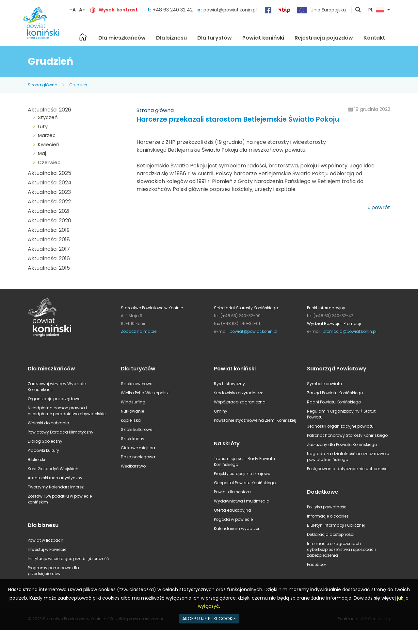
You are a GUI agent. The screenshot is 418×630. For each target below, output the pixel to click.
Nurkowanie (132, 411)
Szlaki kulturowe (136, 429)
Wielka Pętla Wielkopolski (145, 393)
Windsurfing (133, 402)
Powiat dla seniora (232, 492)
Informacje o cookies (328, 516)
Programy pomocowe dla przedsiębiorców (53, 570)
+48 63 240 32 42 (173, 10)
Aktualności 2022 (49, 201)
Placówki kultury (43, 450)
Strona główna (83, 37)
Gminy (220, 411)
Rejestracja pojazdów (324, 38)
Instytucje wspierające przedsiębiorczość (68, 558)
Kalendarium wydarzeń (237, 528)
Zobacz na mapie (138, 331)
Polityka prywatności (327, 507)
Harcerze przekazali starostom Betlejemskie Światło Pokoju (238, 119)
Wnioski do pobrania (48, 423)
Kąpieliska (131, 420)
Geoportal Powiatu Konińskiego (245, 482)
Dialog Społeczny (45, 441)
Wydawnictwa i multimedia (241, 501)
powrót (380, 207)
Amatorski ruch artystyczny (55, 478)
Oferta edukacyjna (232, 510)
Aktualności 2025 (49, 173)
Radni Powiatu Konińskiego (334, 402)
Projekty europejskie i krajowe (242, 473)
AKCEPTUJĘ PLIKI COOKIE (209, 618)
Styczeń (48, 117)
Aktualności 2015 (49, 268)
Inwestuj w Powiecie (47, 549)
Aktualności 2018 (49, 239)
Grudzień (78, 85)
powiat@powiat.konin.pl (230, 10)
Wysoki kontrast (118, 10)
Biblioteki (36, 459)
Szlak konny (132, 438)
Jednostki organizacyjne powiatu (340, 426)
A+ (82, 10)
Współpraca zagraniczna (239, 402)
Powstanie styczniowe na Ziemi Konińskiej (255, 420)
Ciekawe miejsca (138, 448)
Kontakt (374, 38)
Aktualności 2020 (49, 220)
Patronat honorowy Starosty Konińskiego (347, 435)
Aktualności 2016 (49, 258)
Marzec (47, 135)
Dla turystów (214, 38)
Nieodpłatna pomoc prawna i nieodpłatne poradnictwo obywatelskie (66, 411)
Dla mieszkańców (122, 38)
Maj (42, 153)
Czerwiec (49, 162)
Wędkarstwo (133, 466)
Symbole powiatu (324, 383)
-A (73, 10)
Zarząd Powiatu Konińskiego (335, 393)
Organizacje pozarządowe (54, 398)
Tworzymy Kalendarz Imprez (56, 487)
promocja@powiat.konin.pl (350, 331)
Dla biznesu (171, 38)
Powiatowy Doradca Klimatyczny (60, 432)
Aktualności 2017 (49, 249)
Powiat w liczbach (45, 540)
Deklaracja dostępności (330, 534)
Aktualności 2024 (50, 182)
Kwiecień (48, 144)
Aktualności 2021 (49, 211)
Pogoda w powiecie (233, 519)
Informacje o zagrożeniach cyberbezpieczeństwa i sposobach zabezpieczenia (341, 549)
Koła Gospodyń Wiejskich (53, 468)
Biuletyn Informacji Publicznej (336, 525)
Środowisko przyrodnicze (238, 393)
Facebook (317, 564)
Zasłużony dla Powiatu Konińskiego (342, 444)
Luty (43, 126)
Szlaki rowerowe (136, 383)
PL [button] (376, 10)
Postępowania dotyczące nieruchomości (348, 468)
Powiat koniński (263, 38)
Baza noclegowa (138, 457)
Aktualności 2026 (49, 109)
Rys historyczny (229, 383)
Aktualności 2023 (49, 192)
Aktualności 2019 (49, 230)
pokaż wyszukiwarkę (358, 10)
